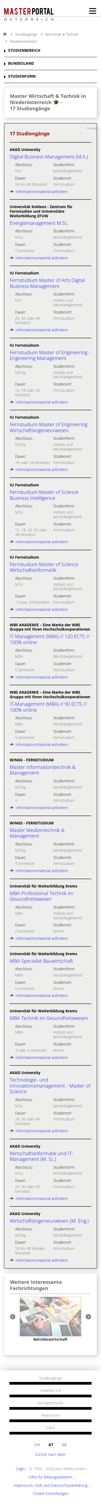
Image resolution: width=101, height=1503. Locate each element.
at (50, 1444)
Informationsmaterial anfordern (39, 191)
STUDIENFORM (22, 76)
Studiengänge (26, 34)
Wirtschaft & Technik (61, 34)
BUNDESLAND (21, 63)
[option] (50, 1319)
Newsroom (50, 1415)
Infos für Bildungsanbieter (50, 1477)
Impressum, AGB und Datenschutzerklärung (51, 1485)
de (64, 1444)
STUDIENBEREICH (24, 50)
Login (20, 1468)
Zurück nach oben (50, 1454)
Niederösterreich (23, 41)
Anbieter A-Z (50, 1390)
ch (37, 1444)
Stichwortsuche (50, 1403)
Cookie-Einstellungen (50, 1493)
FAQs (50, 1427)
